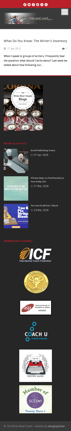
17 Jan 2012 (14, 48)
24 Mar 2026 (41, 210)
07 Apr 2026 (41, 154)
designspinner (56, 426)
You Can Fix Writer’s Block (44, 205)
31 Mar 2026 (41, 186)
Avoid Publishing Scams (43, 150)
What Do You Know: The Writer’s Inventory (35, 41)
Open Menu (64, 12)
